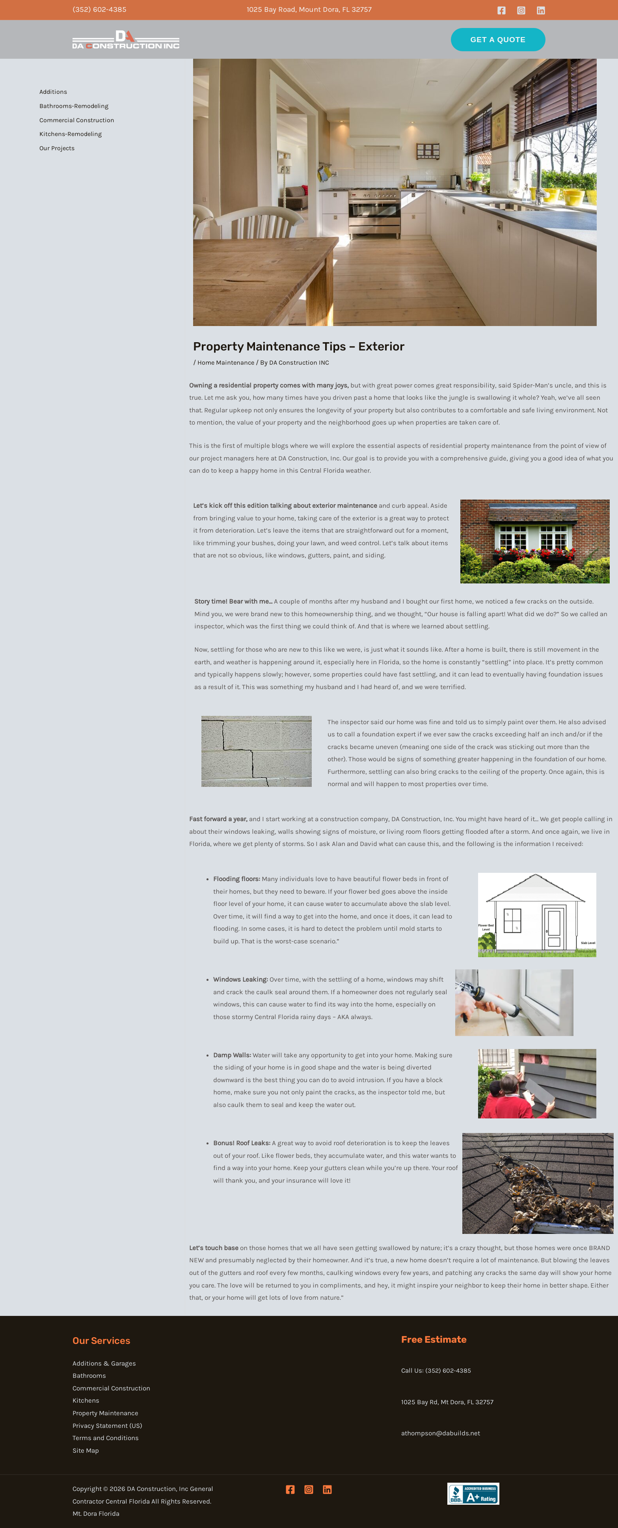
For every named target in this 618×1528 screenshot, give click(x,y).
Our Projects (56, 148)
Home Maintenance (226, 362)
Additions (53, 91)
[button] (498, 39)
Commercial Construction (76, 120)
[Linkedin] (540, 10)
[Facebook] (501, 10)
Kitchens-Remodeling (70, 134)
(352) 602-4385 (100, 9)
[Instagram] (521, 10)
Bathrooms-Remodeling (73, 106)
